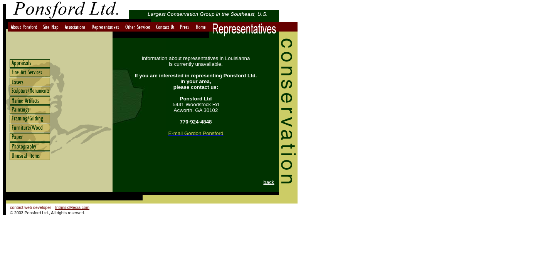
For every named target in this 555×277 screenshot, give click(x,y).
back (268, 182)
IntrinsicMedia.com (72, 207)
